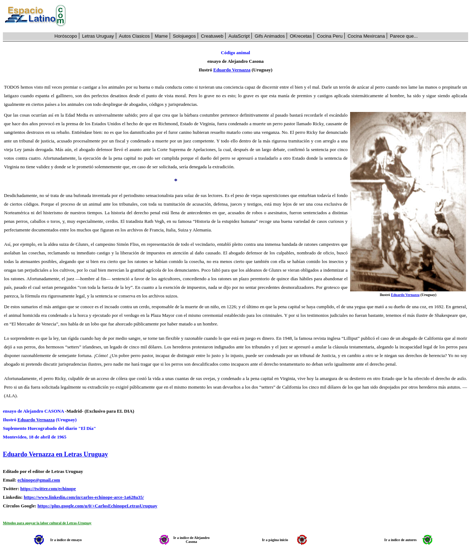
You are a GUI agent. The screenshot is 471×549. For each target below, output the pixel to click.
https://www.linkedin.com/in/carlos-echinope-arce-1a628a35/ (84, 497)
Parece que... (404, 36)
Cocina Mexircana (366, 36)
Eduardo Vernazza (232, 69)
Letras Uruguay (98, 36)
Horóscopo (66, 36)
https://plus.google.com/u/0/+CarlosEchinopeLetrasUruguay (97, 505)
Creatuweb (212, 36)
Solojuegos (184, 36)
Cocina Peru (330, 36)
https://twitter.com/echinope (48, 488)
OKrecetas (301, 36)
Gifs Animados (270, 36)
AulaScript (239, 36)
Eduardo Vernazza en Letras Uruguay (55, 454)
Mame (161, 36)
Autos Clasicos (134, 36)
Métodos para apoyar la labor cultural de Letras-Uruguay (47, 523)
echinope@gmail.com (39, 480)
